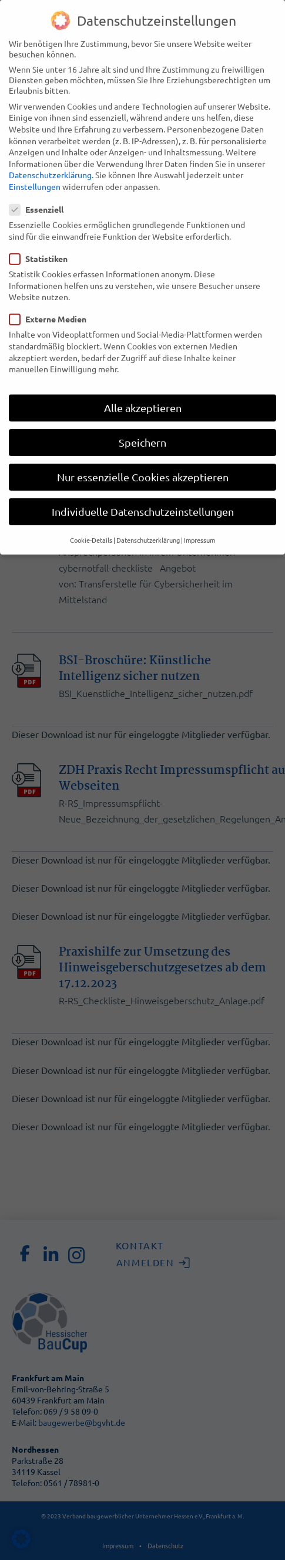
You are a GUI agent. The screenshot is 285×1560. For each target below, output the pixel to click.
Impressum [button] (199, 523)
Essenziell (40, 193)
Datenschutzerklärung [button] (148, 523)
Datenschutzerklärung (50, 159)
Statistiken (42, 242)
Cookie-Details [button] (91, 523)
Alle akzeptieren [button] (143, 391)
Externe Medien (51, 303)
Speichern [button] (142, 426)
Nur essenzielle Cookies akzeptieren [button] (143, 461)
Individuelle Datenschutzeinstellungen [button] (143, 496)
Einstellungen (35, 170)
